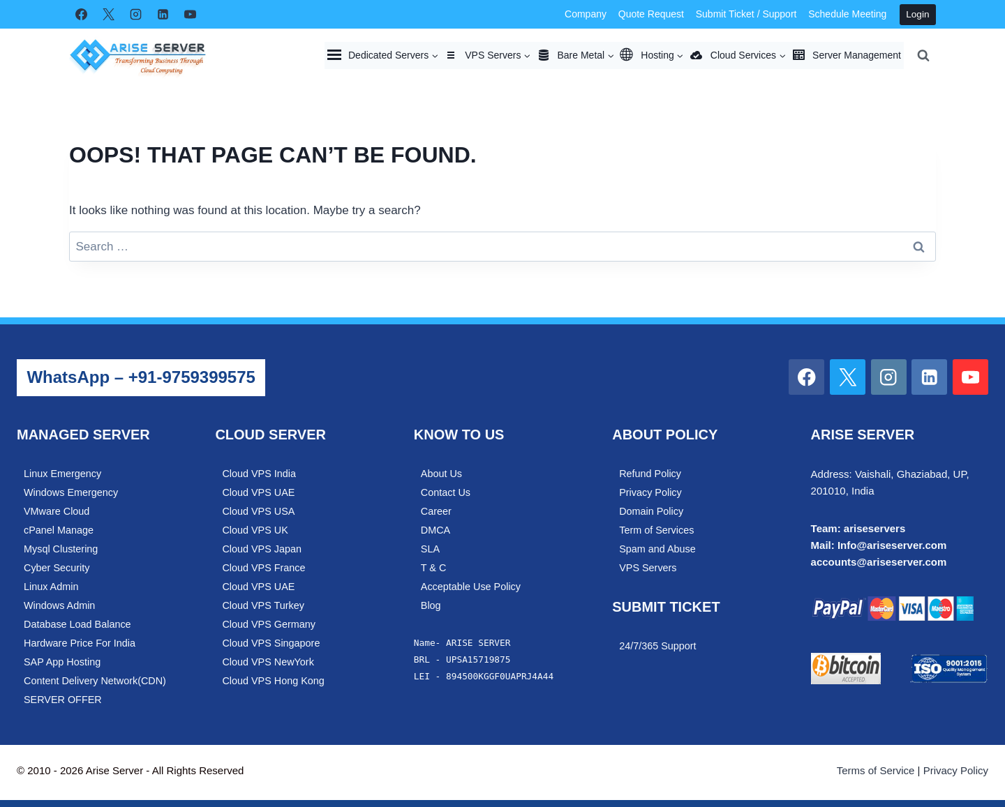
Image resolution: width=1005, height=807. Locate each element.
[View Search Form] (923, 55)
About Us (441, 473)
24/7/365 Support (657, 645)
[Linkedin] (162, 15)
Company (585, 14)
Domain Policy (651, 511)
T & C (434, 567)
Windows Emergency (71, 492)
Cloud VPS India (259, 473)
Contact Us (445, 492)
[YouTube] (190, 15)
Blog (431, 605)
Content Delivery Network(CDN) (95, 680)
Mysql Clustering (61, 549)
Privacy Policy (650, 492)
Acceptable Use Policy (471, 586)
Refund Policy (650, 473)
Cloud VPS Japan (262, 549)
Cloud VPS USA (258, 511)
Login (917, 14)
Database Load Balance (77, 624)
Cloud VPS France (263, 567)
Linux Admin (51, 586)
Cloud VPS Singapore (271, 643)
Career (436, 511)
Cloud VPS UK (255, 530)
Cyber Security (56, 567)
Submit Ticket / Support (746, 14)
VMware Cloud (56, 511)
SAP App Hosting (62, 662)
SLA (430, 549)
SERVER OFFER (63, 699)
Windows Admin (59, 605)
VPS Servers (647, 567)
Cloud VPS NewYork (267, 662)
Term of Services (656, 530)
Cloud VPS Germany (268, 624)
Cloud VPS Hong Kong (273, 680)
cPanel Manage (59, 530)
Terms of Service (876, 770)
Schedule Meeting (847, 14)
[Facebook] (81, 15)
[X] (108, 15)
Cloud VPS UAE (258, 492)
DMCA (435, 530)
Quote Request (651, 14)
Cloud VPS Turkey (263, 605)
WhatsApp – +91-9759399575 (141, 377)
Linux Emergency (62, 473)
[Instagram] (135, 15)
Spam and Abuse (657, 549)
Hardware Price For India (79, 643)
